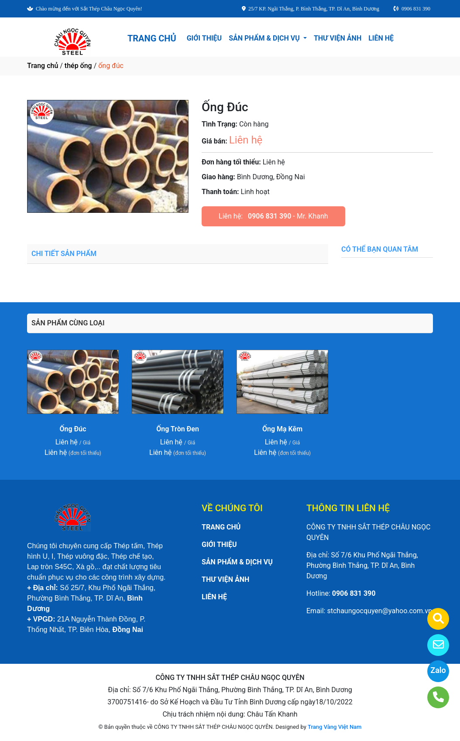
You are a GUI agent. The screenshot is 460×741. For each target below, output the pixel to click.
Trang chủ (42, 65)
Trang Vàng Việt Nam (334, 727)
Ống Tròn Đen (177, 429)
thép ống (78, 65)
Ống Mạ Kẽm (282, 429)
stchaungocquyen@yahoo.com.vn (379, 611)
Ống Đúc (73, 429)
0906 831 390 (269, 216)
